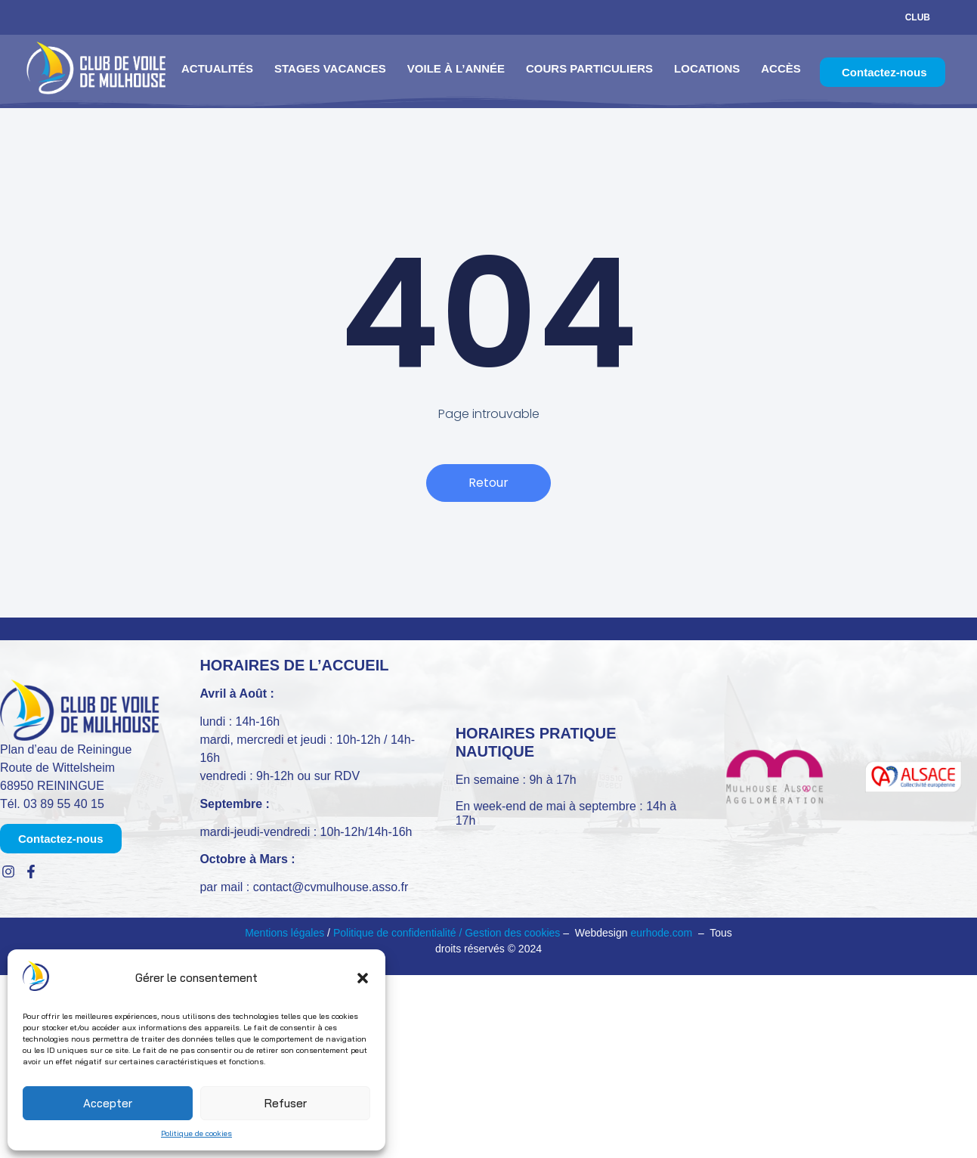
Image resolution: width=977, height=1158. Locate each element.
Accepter (107, 1103)
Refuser (285, 1103)
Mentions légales (284, 933)
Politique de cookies (196, 1133)
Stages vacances (330, 68)
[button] (362, 978)
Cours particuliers (589, 68)
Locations (707, 68)
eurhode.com (661, 933)
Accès (781, 68)
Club (917, 17)
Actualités (217, 68)
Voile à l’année (456, 68)
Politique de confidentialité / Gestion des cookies (448, 933)
